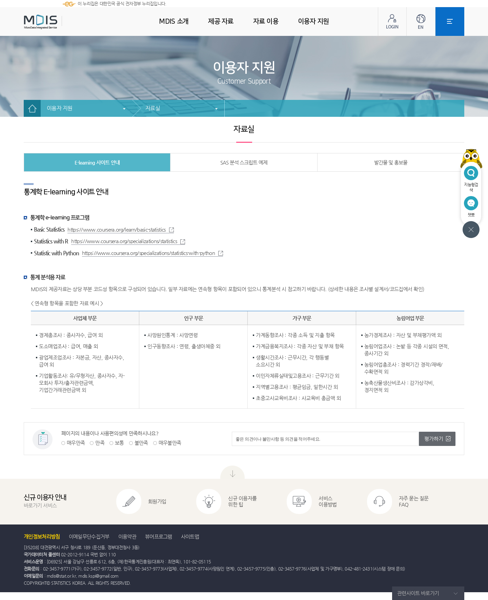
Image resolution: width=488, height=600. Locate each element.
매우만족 (76, 443)
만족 (99, 443)
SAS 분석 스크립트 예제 (243, 162)
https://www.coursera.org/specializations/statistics (128, 241)
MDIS (58, 22)
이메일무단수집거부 (89, 536)
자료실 (152, 108)
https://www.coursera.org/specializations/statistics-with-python (152, 253)
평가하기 (433, 439)
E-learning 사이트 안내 (97, 162)
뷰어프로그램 (158, 536)
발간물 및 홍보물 (391, 162)
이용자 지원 (60, 108)
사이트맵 (190, 536)
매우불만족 (170, 443)
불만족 (141, 443)
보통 (119, 443)
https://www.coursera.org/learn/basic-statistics (120, 229)
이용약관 (127, 536)
